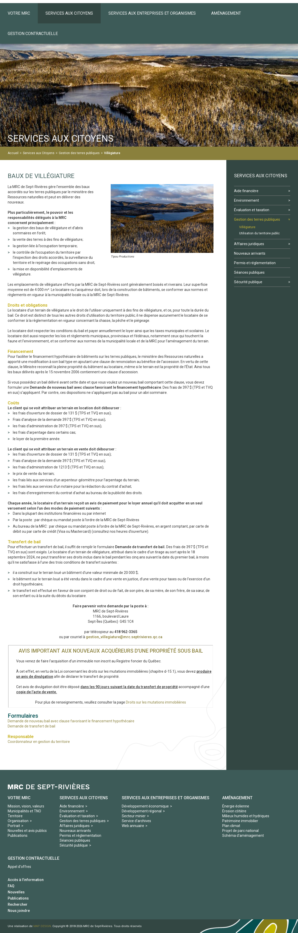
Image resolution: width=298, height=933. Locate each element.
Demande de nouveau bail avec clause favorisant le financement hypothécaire (71, 721)
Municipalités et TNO (24, 811)
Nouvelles (16, 892)
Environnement (72, 811)
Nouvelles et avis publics (27, 831)
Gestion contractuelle (33, 858)
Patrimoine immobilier (240, 821)
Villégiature (112, 153)
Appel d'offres (19, 867)
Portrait (14, 826)
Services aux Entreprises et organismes (165, 797)
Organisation (18, 821)
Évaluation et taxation (77, 816)
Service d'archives (136, 821)
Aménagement (237, 797)
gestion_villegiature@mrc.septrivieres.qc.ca (124, 637)
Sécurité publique (74, 845)
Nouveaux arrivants (75, 831)
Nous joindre (19, 911)
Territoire (15, 816)
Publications (17, 835)
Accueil (13, 153)
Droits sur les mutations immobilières (156, 702)
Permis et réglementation (80, 835)
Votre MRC (19, 797)
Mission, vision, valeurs (26, 806)
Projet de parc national (240, 831)
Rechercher (17, 904)
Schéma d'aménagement (243, 835)
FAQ (11, 886)
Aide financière (72, 806)
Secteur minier (134, 816)
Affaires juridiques (75, 826)
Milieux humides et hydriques (245, 816)
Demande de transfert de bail (31, 726)
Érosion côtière (234, 811)
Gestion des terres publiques (79, 153)
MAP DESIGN (42, 926)
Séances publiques (75, 840)
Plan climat (231, 826)
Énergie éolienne (235, 806)
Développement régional (142, 811)
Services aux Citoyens (38, 153)
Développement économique (145, 806)
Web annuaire (133, 826)
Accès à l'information (26, 880)
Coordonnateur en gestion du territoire (39, 742)
